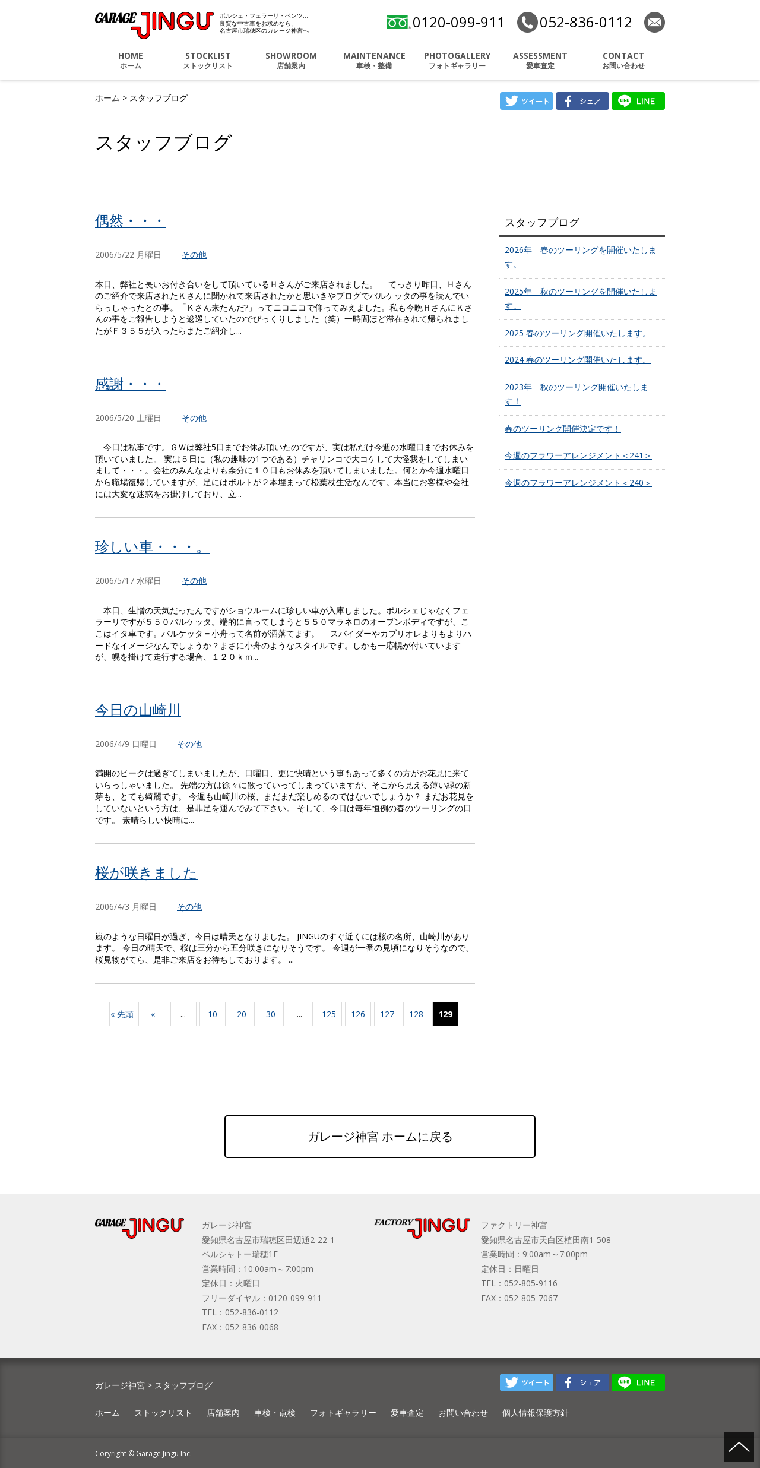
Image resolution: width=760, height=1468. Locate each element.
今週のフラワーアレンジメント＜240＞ (578, 482)
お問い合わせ (623, 60)
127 (387, 1014)
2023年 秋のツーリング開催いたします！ (576, 394)
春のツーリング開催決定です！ (563, 428)
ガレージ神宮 (120, 1385)
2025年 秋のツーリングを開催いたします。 (581, 299)
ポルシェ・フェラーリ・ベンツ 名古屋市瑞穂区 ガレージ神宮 (154, 25)
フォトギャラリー (457, 60)
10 (212, 1014)
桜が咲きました (146, 872)
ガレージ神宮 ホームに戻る (380, 1136)
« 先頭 (122, 1014)
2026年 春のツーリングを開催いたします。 (581, 257)
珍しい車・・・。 (152, 546)
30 (271, 1014)
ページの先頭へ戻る (739, 1447)
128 (416, 1014)
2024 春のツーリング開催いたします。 (578, 359)
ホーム (130, 60)
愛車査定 (540, 60)
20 (241, 1014)
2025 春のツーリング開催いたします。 (578, 332)
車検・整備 (374, 60)
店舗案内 (290, 60)
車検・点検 (275, 1412)
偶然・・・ (130, 220)
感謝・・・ (130, 383)
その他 (194, 254)
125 (329, 1014)
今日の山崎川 (138, 709)
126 (358, 1014)
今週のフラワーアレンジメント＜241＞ (578, 455)
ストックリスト (207, 60)
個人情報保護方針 (535, 1412)
